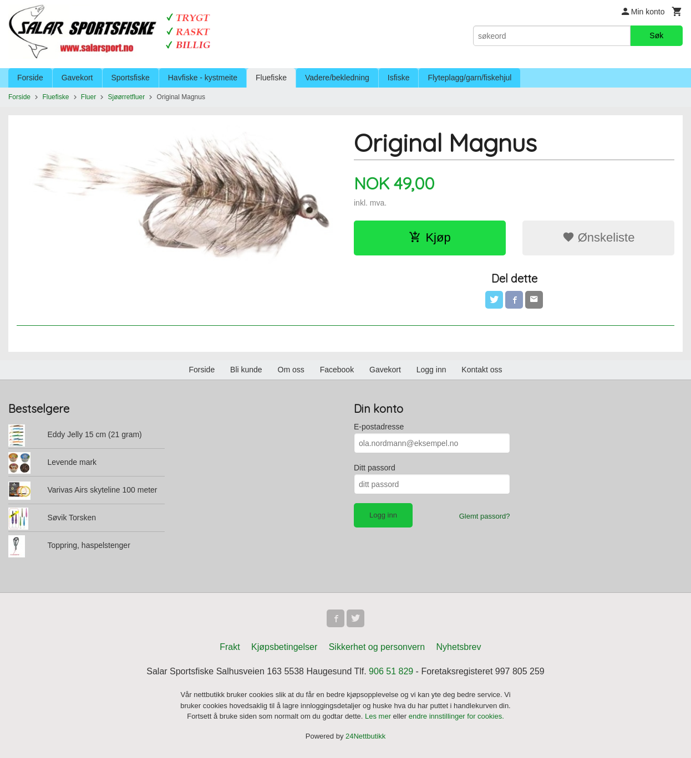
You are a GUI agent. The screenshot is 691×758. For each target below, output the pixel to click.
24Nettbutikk (365, 736)
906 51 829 (391, 671)
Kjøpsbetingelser (284, 647)
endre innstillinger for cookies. (456, 716)
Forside (30, 77)
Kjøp (429, 237)
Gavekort (77, 77)
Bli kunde (246, 369)
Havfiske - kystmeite (202, 77)
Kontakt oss (481, 369)
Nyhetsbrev (458, 647)
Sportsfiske (130, 77)
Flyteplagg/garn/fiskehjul (469, 77)
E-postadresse (379, 426)
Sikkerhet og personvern (377, 647)
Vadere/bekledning (337, 77)
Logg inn (431, 369)
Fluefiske (271, 77)
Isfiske (399, 77)
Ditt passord (374, 467)
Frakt (230, 647)
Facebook (337, 369)
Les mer (379, 716)
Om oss (291, 369)
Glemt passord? (484, 516)
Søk (656, 35)
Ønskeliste (598, 237)
